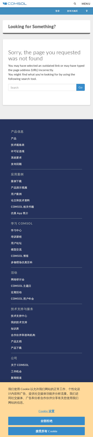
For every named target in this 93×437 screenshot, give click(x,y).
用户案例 (16, 194)
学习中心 (16, 230)
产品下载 (16, 347)
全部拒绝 (46, 421)
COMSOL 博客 (20, 256)
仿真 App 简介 (19, 213)
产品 (13, 138)
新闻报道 (16, 377)
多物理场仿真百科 (22, 262)
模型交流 (16, 249)
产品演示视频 (19, 187)
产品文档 (16, 341)
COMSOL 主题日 (21, 286)
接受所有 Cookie (47, 431)
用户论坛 (16, 243)
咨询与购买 (72, 11)
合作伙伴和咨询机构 (23, 335)
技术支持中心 (19, 316)
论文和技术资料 (20, 200)
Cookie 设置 (46, 411)
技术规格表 (17, 145)
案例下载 (16, 181)
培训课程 (16, 236)
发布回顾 (16, 164)
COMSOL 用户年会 (22, 298)
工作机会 (16, 371)
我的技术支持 (19, 322)
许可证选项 (17, 151)
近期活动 (16, 292)
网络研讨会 (17, 279)
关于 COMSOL (20, 365)
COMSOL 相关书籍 (22, 206)
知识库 (15, 328)
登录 (57, 11)
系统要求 (16, 157)
